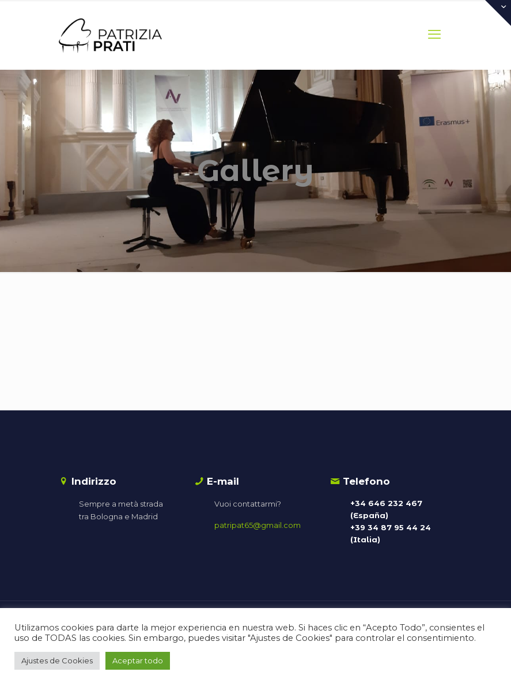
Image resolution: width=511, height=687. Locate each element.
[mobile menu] (434, 34)
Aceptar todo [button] (137, 660)
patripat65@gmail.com (257, 525)
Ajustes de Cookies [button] (57, 660)
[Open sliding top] (498, 13)
